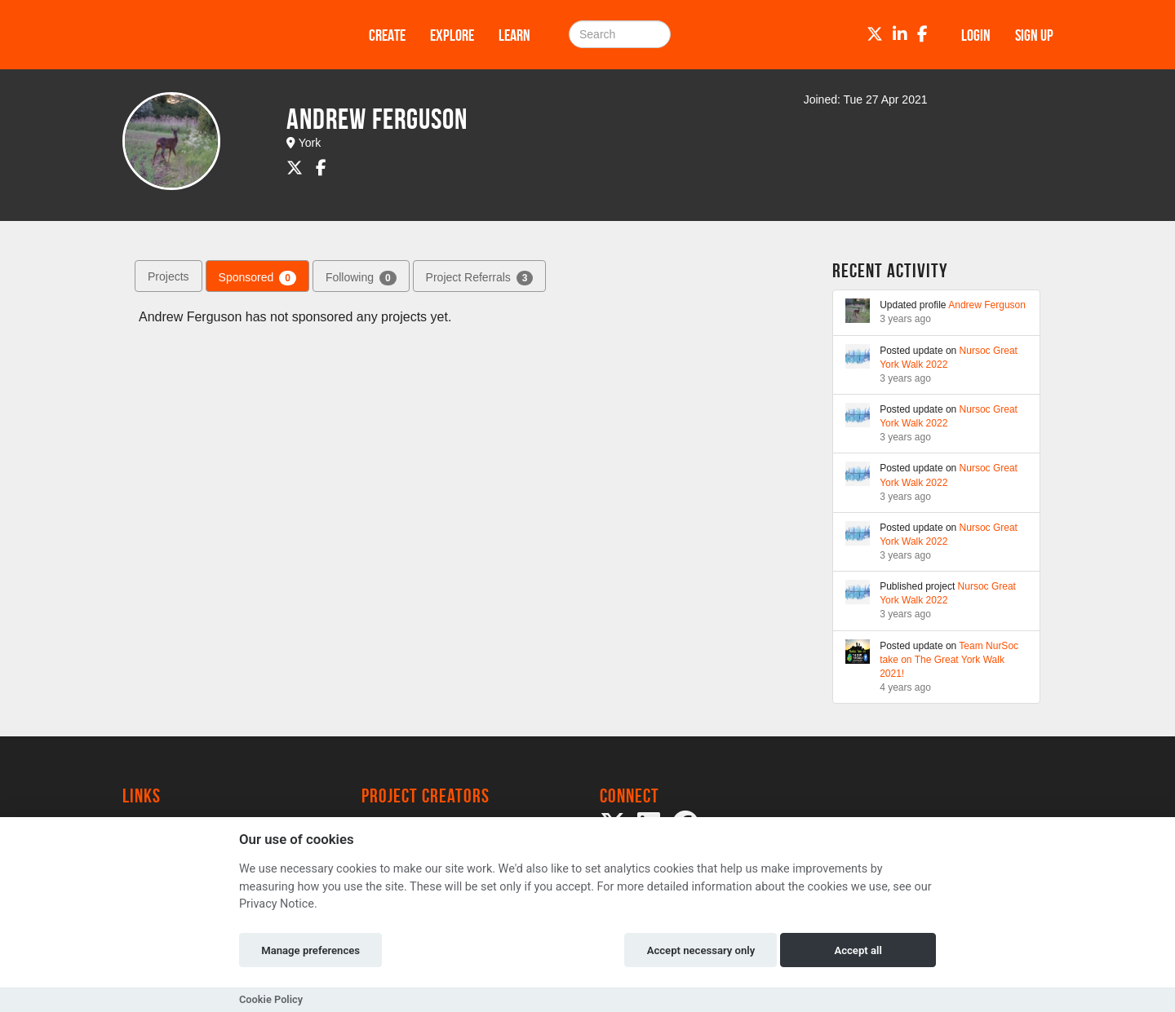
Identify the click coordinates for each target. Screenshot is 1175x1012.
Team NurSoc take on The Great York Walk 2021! (949, 659)
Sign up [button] (1034, 35)
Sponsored (257, 278)
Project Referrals (480, 278)
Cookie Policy (271, 999)
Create (387, 35)
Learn (514, 35)
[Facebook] (922, 34)
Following (361, 278)
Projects (168, 276)
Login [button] (976, 35)
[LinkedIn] (900, 34)
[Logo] (224, 34)
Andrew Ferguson (987, 305)
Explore (452, 35)
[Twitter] (875, 34)
